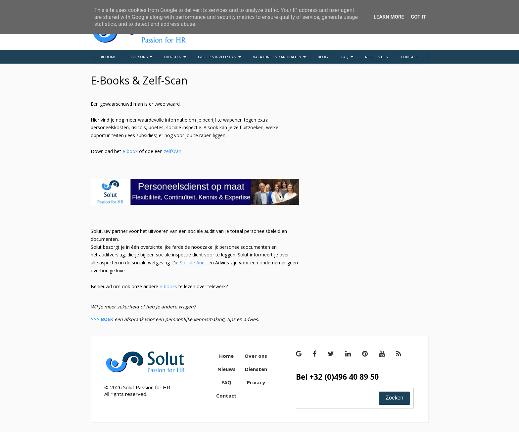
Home (226, 355)
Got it (418, 17)
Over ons (256, 355)
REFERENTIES (376, 56)
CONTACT (409, 56)
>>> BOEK (102, 319)
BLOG (323, 56)
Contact (226, 395)
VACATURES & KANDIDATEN (279, 56)
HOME (108, 56)
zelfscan (172, 151)
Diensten (256, 369)
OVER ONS (141, 56)
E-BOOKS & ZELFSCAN (219, 56)
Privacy (256, 382)
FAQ (347, 56)
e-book (130, 151)
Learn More (389, 17)
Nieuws (226, 369)
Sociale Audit (194, 262)
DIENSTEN (175, 56)
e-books (168, 286)
